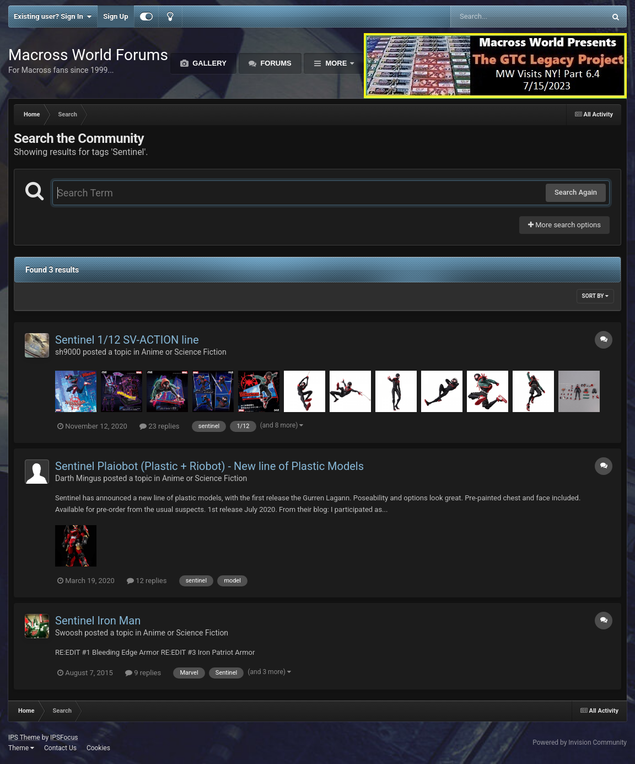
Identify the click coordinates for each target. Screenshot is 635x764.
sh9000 (67, 352)
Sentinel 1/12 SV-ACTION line (127, 339)
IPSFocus (64, 737)
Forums (275, 63)
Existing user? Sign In (53, 17)
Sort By (595, 296)
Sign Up (115, 16)
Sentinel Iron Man (98, 620)
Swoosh (69, 632)
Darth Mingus (78, 478)
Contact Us (60, 748)
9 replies (143, 673)
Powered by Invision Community (579, 742)
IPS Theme (24, 737)
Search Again (576, 192)
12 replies (146, 580)
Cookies (98, 748)
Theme (21, 748)
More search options (564, 225)
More (336, 63)
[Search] (500, 17)
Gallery (209, 63)
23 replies (159, 426)
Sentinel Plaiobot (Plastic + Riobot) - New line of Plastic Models (209, 466)
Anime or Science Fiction (184, 352)
